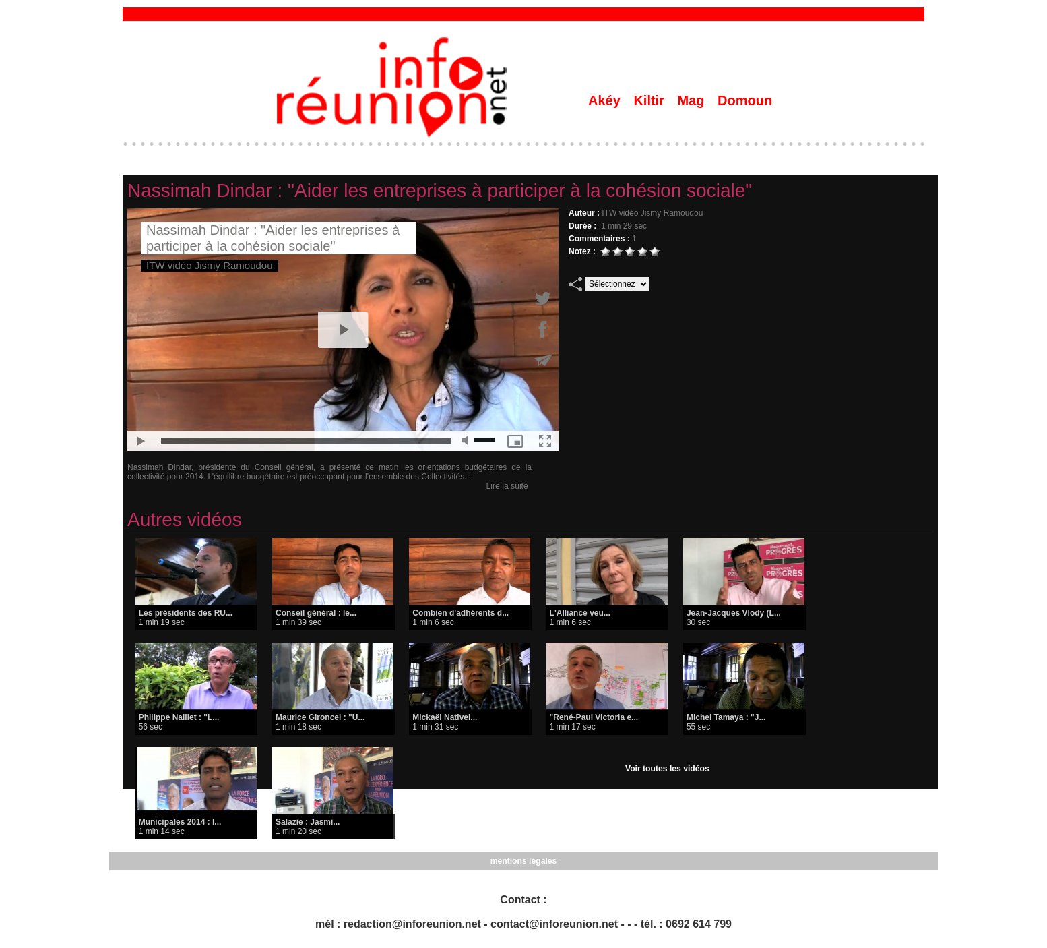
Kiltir (650, 100)
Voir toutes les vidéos (667, 768)
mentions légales (523, 861)
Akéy (606, 100)
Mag (693, 100)
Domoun (745, 100)
